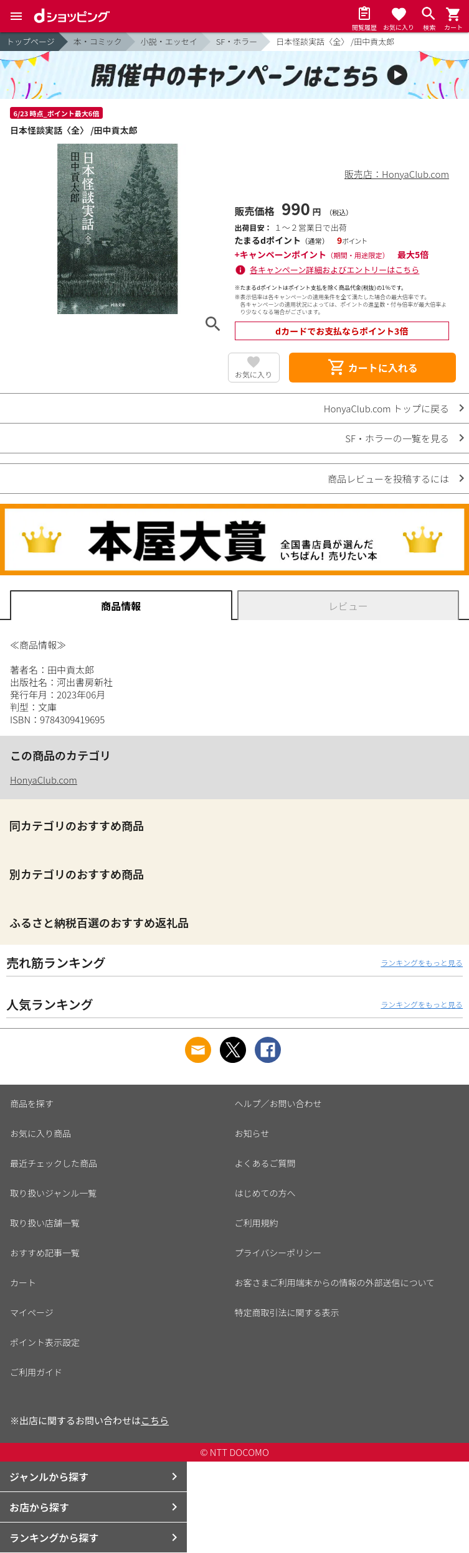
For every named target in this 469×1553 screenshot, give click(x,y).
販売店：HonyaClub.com (396, 173)
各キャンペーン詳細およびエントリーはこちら (334, 270)
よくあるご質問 (265, 1163)
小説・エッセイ (169, 41)
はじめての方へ (265, 1193)
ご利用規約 (256, 1223)
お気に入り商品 (40, 1133)
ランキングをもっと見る (422, 962)
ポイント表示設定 (45, 1342)
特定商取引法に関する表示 (287, 1312)
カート (23, 1282)
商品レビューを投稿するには (388, 478)
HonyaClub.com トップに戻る (386, 408)
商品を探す (32, 1103)
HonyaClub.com (43, 779)
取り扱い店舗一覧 (45, 1223)
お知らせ (252, 1133)
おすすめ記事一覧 (45, 1252)
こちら (155, 1420)
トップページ (30, 41)
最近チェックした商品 (53, 1163)
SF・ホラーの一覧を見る (397, 438)
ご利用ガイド (36, 1372)
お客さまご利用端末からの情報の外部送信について (335, 1282)
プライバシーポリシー (278, 1252)
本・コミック (97, 41)
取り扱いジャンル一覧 (53, 1193)
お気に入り (253, 374)
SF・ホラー (236, 41)
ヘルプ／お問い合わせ (278, 1103)
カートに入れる (372, 367)
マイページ (32, 1312)
